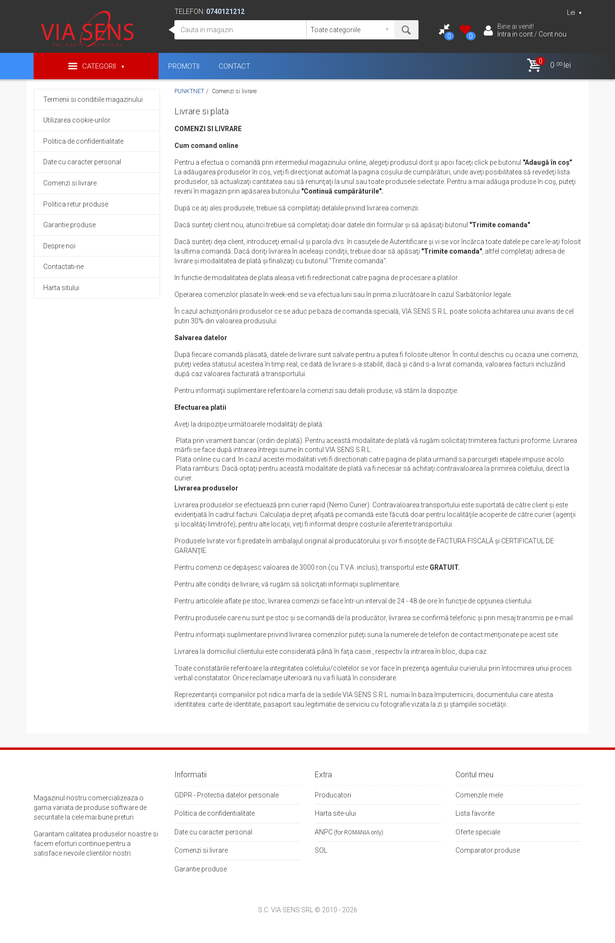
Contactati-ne (63, 266)
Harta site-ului (335, 813)
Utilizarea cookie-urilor (77, 120)
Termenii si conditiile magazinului (93, 99)
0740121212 (225, 11)
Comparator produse (487, 850)
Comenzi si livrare (70, 183)
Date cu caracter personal (82, 162)
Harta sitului (61, 288)
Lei (574, 12)
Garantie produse (69, 225)
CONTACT (234, 66)
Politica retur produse (75, 204)
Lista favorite (474, 813)
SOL (321, 850)
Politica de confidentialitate (83, 141)
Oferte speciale (477, 832)
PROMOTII (183, 66)
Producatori (333, 795)
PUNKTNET (189, 91)
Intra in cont (515, 34)
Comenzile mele (479, 795)
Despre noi (59, 246)
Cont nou (552, 34)
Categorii (96, 66)
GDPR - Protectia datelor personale (226, 795)
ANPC (323, 832)
